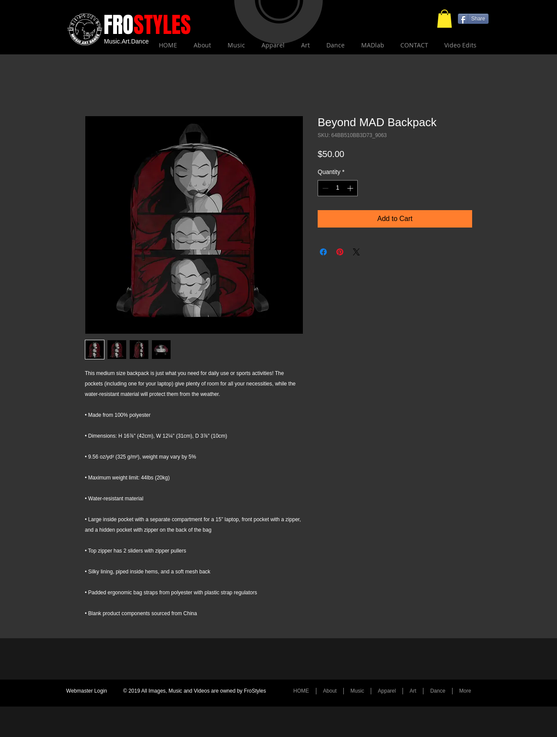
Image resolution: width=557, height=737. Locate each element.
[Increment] (351, 188)
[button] (444, 19)
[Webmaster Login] (86, 691)
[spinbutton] (338, 188)
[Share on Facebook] (323, 252)
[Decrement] (324, 188)
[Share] (473, 18)
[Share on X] (356, 252)
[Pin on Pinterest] (340, 252)
